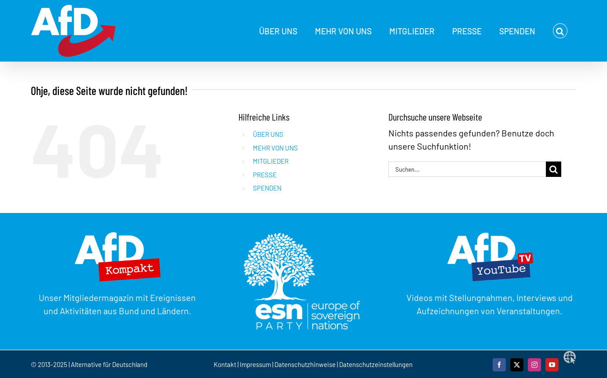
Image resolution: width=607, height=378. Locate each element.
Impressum (255, 364)
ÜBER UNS (268, 134)
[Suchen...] (467, 169)
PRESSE (265, 175)
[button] (560, 31)
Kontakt (226, 364)
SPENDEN (267, 188)
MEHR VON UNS (275, 148)
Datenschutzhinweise (305, 364)
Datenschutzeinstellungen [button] (376, 364)
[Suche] (553, 169)
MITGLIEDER (271, 161)
